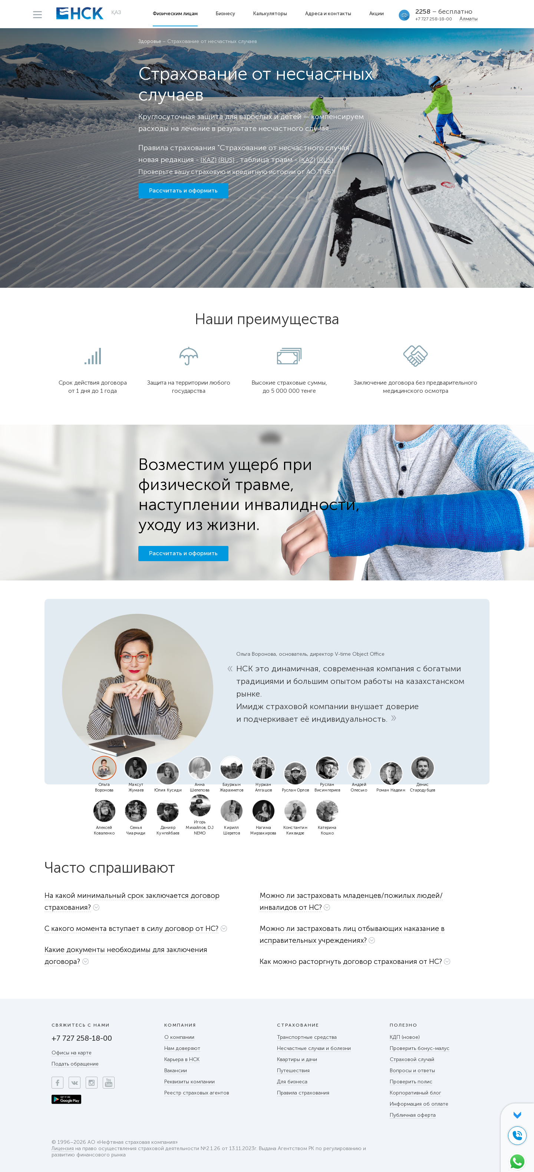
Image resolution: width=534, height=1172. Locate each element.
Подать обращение (75, 1064)
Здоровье (149, 42)
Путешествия (293, 1070)
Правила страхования (303, 1093)
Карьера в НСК (182, 1059)
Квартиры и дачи (297, 1059)
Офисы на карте (72, 1053)
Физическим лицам (176, 13)
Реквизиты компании (189, 1082)
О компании (179, 1037)
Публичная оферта (413, 1115)
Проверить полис (411, 1082)
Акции (377, 13)
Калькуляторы (271, 13)
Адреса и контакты (329, 13)
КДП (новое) (405, 1037)
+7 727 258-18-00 (434, 19)
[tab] (147, 903)
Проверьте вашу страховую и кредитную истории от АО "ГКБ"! (249, 171)
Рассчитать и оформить (183, 193)
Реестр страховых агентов (196, 1093)
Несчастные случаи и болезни (314, 1048)
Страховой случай (412, 1059)
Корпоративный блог (415, 1093)
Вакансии (175, 1070)
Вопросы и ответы (412, 1070)
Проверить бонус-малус (419, 1048)
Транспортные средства (307, 1037)
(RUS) (229, 159)
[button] (147, 901)
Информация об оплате (419, 1104)
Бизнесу (226, 13)
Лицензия (63, 1149)
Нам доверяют (182, 1048)
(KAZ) (209, 159)
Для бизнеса (292, 1082)
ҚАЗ (116, 13)
